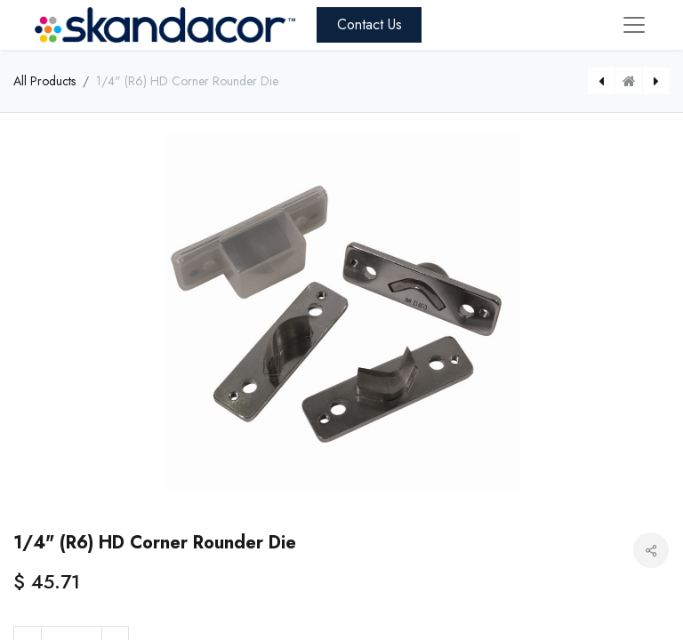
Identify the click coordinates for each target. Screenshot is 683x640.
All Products (44, 81)
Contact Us (369, 24)
